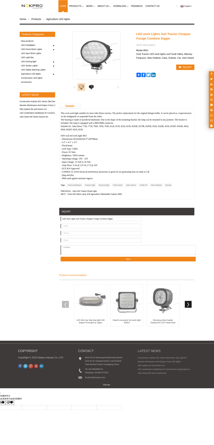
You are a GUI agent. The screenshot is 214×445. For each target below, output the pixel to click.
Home (23, 19)
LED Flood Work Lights (31, 49)
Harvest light (104, 185)
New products (27, 41)
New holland (156, 185)
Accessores (26, 82)
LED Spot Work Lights (31, 53)
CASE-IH (143, 185)
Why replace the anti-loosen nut (33, 109)
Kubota (168, 185)
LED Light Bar (27, 57)
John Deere (131, 185)
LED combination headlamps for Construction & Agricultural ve (46, 113)
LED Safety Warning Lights (33, 69)
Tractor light (90, 185)
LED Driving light (28, 61)
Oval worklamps (74, 185)
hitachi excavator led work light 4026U (127, 324)
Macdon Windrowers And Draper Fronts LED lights (41, 105)
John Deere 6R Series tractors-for (34, 117)
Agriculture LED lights (58, 19)
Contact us (152, 6)
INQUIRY (187, 67)
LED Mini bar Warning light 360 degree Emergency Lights (90, 324)
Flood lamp (117, 185)
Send (128, 259)
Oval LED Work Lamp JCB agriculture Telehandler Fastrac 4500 (95, 194)
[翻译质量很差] (10, 402)
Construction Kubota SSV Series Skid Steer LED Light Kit (44, 101)
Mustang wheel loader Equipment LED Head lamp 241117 (163, 324)
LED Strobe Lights (29, 65)
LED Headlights (28, 45)
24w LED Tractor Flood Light (84, 191)
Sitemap (106, 385)
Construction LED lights (31, 78)
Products (36, 19)
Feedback (137, 6)
